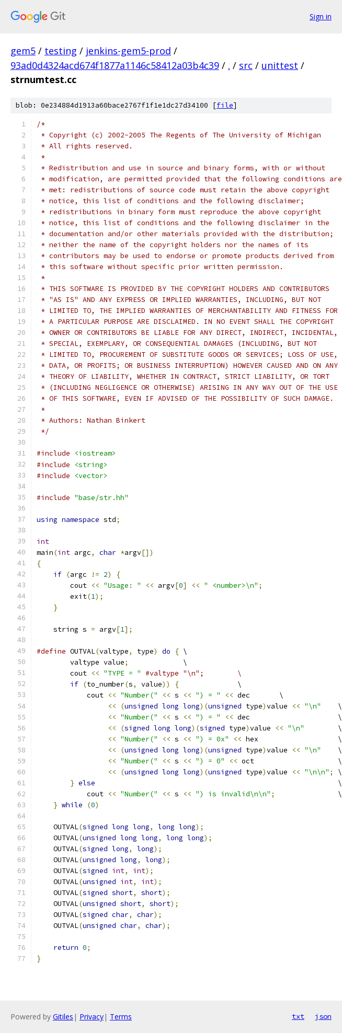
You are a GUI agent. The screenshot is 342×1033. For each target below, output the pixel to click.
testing (60, 50)
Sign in (321, 16)
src (246, 65)
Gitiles (63, 1017)
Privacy (91, 1017)
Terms (121, 1017)
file (224, 105)
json (323, 1016)
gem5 (23, 50)
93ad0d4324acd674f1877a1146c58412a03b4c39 (114, 65)
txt (298, 1016)
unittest (279, 65)
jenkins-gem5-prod (128, 50)
